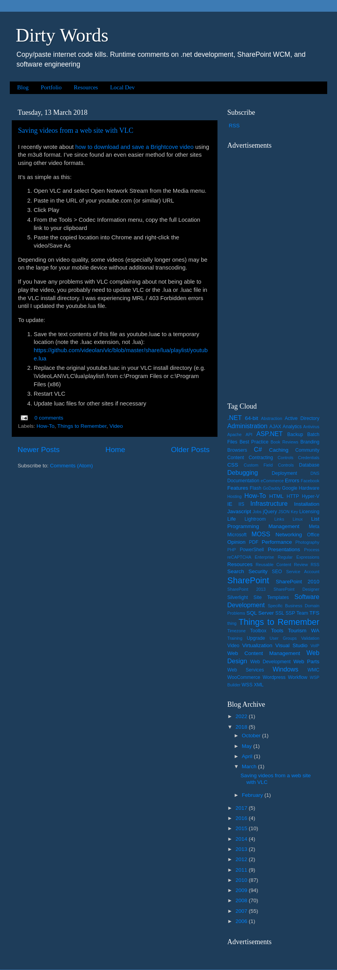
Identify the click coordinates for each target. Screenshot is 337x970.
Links (279, 519)
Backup (295, 434)
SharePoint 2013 (246, 589)
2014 (242, 839)
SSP (290, 613)
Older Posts (190, 449)
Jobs (257, 511)
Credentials (308, 457)
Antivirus (311, 426)
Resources (86, 87)
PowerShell (252, 549)
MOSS (261, 533)
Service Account (302, 571)
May (247, 746)
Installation (306, 504)
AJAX (275, 426)
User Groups (283, 638)
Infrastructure (269, 503)
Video (116, 426)
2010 (242, 880)
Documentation (243, 480)
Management (283, 526)
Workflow (298, 677)
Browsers (237, 450)
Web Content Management (263, 653)
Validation (310, 638)
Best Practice (253, 442)
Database (309, 465)
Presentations (284, 549)
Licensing (309, 511)
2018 (242, 727)
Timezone (236, 630)
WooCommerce (243, 677)
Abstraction (271, 418)
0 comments (48, 418)
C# (258, 449)
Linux (298, 519)
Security (258, 571)
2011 (242, 870)
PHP (231, 549)
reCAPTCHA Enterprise (250, 557)
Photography (307, 542)
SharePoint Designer (296, 589)
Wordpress (274, 677)
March (250, 766)
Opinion (236, 542)
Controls (286, 457)
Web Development (270, 661)
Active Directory (301, 418)
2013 (242, 849)
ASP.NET (269, 433)
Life (231, 519)
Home (115, 449)
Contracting (261, 457)
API (249, 434)
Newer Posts (39, 449)
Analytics (292, 426)
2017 (242, 808)
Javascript (239, 511)
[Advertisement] (273, 270)
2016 (242, 818)
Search (235, 571)
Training (235, 638)
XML (259, 685)
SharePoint (248, 580)
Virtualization (257, 645)
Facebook (310, 480)
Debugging (242, 472)
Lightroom (255, 519)
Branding (309, 442)
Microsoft (236, 534)
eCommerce (272, 480)
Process (311, 549)
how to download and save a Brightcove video (134, 147)
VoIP (314, 645)
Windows (286, 669)
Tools (277, 630)
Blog (23, 87)
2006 (242, 921)
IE (229, 504)
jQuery (270, 511)
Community (307, 450)
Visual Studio (291, 645)
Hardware (309, 488)
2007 (242, 911)
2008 (242, 900)
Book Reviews (285, 442)
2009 (242, 890)
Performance (277, 542)
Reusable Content (273, 564)
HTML (276, 496)
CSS (232, 465)
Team (302, 613)
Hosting (234, 496)
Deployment (284, 473)
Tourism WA (303, 630)
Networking (288, 534)
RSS (234, 125)
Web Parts (306, 661)
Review (301, 564)
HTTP (292, 496)
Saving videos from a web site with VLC (75, 130)
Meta (314, 526)
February (253, 795)
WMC (313, 670)
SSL (279, 613)
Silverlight (237, 597)
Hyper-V (311, 496)
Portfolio (51, 87)
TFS (315, 613)
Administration (247, 425)
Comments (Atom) (71, 466)
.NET (234, 417)
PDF (253, 542)
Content (235, 457)
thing (231, 623)
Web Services (245, 670)
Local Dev (122, 87)
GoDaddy (272, 488)
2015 (242, 828)
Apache (234, 434)
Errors (292, 480)
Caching (279, 450)
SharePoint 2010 (297, 582)
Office (313, 534)
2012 (242, 859)
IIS (241, 504)
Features (237, 488)
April (248, 756)
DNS (314, 473)
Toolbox (258, 630)
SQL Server (260, 613)
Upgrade (256, 638)
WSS (247, 685)
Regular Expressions (298, 557)
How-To (45, 426)
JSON (284, 511)
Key (294, 511)
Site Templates (271, 597)
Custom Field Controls (269, 465)
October (252, 735)
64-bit (251, 418)
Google (289, 488)
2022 (242, 716)
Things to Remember (81, 426)
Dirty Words (62, 35)
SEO (277, 571)
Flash (255, 488)
